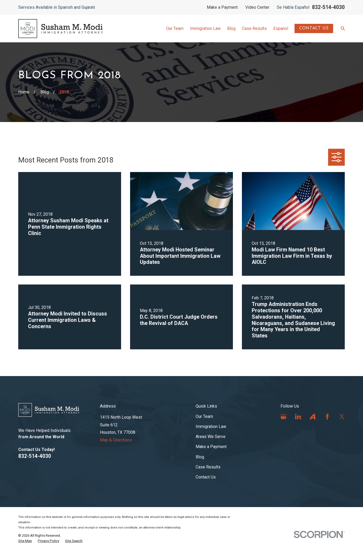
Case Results (208, 466)
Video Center (257, 7)
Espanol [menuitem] (280, 28)
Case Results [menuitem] (254, 28)
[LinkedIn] (298, 416)
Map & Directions (116, 439)
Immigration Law (211, 426)
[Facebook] (327, 416)
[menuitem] (25, 541)
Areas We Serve (211, 436)
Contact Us (314, 28)
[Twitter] (342, 416)
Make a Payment (222, 7)
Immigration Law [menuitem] (205, 28)
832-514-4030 (328, 7)
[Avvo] (312, 416)
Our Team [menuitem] (174, 28)
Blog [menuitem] (231, 28)
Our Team (204, 416)
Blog (200, 456)
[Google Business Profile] (283, 416)
